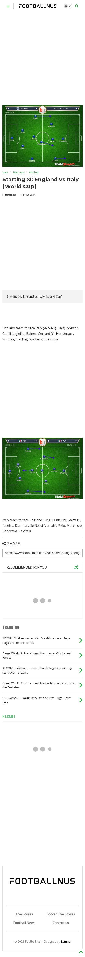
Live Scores (24, 914)
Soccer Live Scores (61, 914)
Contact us (61, 922)
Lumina (66, 941)
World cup (34, 172)
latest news (18, 172)
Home (5, 172)
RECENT (9, 716)
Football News (24, 922)
